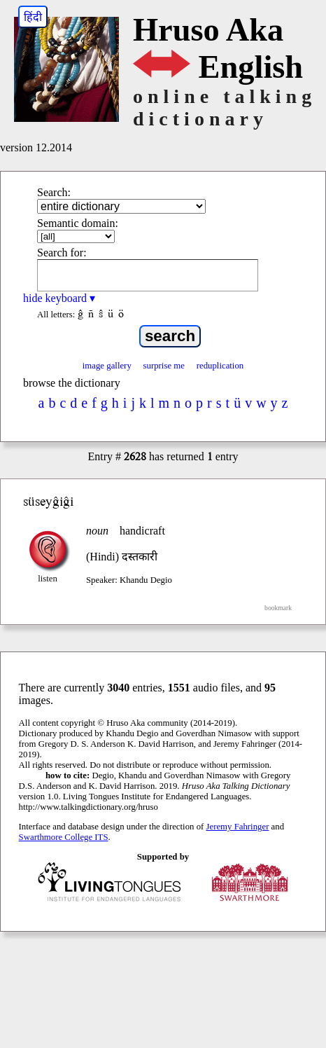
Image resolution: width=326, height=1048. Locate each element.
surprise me (164, 366)
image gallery (107, 366)
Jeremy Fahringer (237, 827)
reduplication (220, 366)
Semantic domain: (77, 223)
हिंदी (33, 17)
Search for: (62, 252)
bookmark (278, 608)
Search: (54, 192)
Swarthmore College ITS (63, 837)
